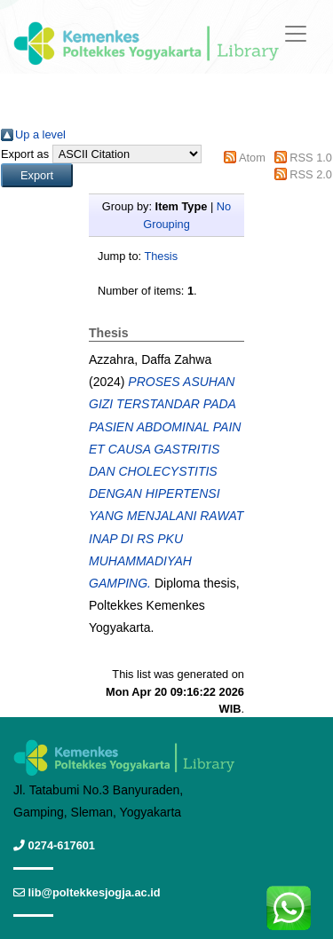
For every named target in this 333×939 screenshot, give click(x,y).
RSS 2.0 (310, 174)
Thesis (161, 256)
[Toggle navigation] (296, 34)
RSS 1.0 (310, 157)
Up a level (40, 134)
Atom (252, 157)
